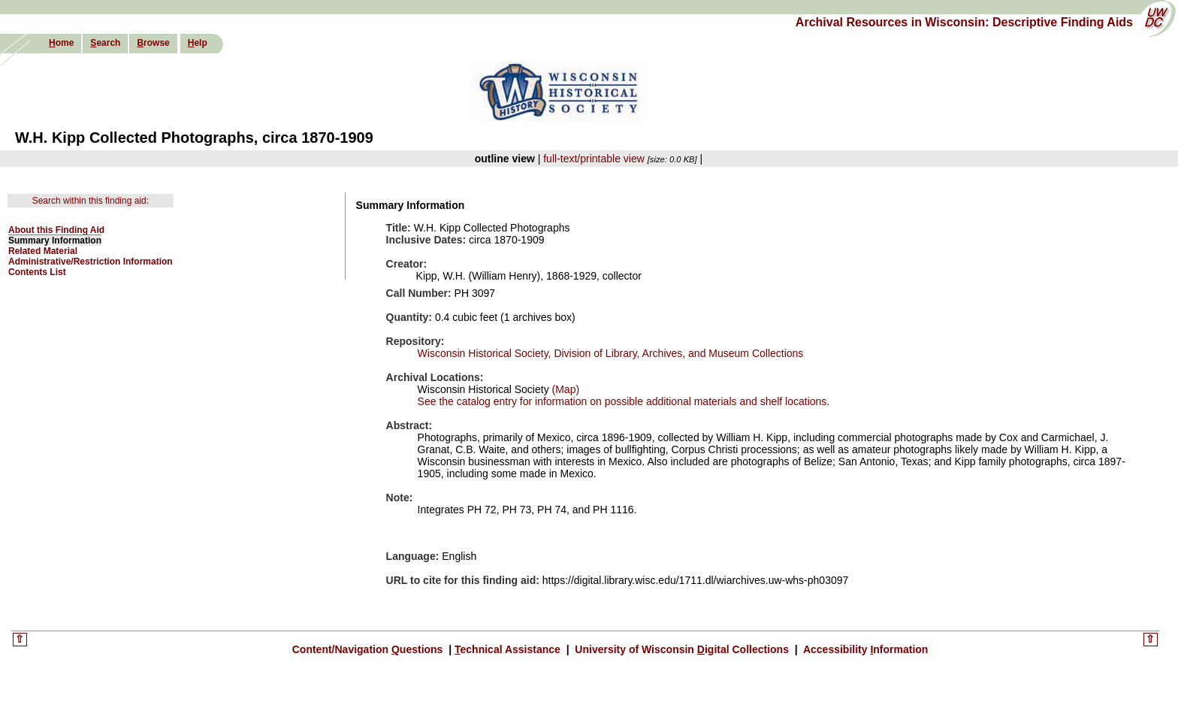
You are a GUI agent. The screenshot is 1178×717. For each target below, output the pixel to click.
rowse (153, 43)
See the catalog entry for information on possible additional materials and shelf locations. (624, 401)
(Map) (564, 389)
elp (197, 43)
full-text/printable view (594, 159)
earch (105, 43)
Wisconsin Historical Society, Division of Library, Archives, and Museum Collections (611, 353)
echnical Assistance (509, 649)
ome (61, 43)
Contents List (37, 272)
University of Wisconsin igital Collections (681, 649)
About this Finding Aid (56, 230)
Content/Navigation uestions (369, 649)
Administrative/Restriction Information (90, 261)
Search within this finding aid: (90, 200)
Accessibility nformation (865, 649)
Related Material (42, 251)
